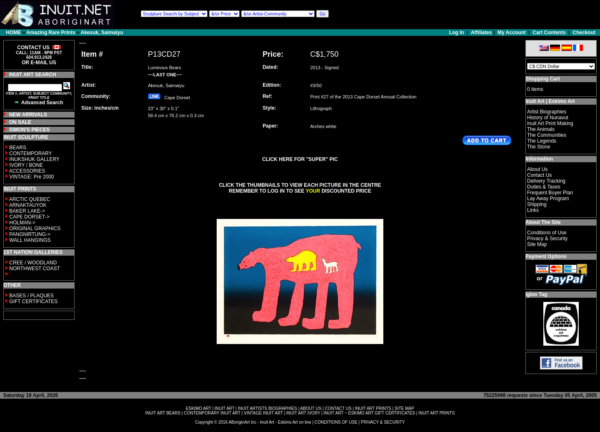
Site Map (537, 244)
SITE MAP (404, 408)
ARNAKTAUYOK (28, 205)
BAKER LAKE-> (27, 211)
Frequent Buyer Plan (550, 193)
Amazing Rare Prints (50, 32)
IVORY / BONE (26, 165)
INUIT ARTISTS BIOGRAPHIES (267, 408)
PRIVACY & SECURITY (383, 422)
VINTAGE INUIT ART (263, 413)
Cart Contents (548, 32)
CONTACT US (338, 408)
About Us (537, 169)
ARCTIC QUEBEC (29, 199)
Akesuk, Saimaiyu (102, 32)
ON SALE (20, 122)
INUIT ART (225, 408)
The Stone (538, 147)
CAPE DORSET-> (29, 217)
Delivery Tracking (546, 181)
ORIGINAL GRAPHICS (34, 228)
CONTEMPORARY (30, 153)
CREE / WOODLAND (32, 263)
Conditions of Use (547, 233)
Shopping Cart (542, 79)
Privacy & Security (547, 238)
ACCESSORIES (27, 171)
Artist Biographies (546, 112)
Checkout (583, 32)
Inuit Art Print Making (550, 123)
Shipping (537, 204)
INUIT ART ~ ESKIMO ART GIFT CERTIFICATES (369, 413)
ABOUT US (310, 408)
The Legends (541, 141)
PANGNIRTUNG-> (29, 234)
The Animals (541, 129)
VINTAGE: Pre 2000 (31, 177)
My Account (512, 32)
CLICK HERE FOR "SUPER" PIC (300, 159)
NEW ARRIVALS (28, 115)
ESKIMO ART (198, 408)
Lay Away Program (548, 198)
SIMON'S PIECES (29, 130)
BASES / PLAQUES (31, 296)
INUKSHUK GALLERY (34, 159)
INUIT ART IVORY (303, 413)
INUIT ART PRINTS (373, 408)
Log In (457, 32)
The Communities (546, 135)
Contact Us (539, 175)
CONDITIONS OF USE (336, 422)
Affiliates (481, 32)
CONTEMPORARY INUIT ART (212, 413)
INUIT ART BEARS (162, 413)
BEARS (17, 148)
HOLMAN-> (22, 223)
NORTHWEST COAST (34, 268)
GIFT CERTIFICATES (33, 301)
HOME (13, 32)
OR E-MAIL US (39, 62)
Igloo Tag (536, 294)
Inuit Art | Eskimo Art (550, 101)
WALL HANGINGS (29, 240)
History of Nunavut (547, 118)
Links (533, 210)
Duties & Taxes (543, 187)
